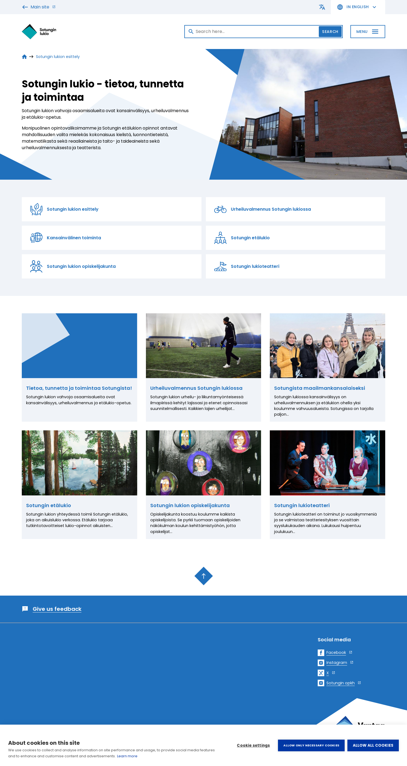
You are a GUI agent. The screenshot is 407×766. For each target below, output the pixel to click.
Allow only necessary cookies (311, 745)
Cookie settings (253, 745)
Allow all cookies (373, 745)
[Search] (263, 31)
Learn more (127, 756)
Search (330, 31)
